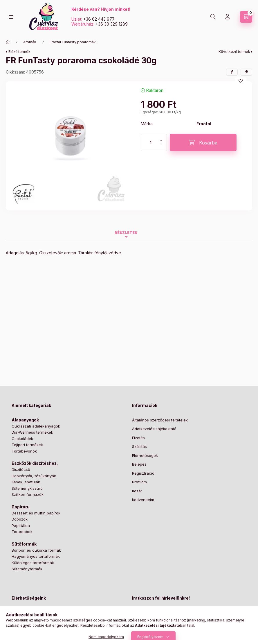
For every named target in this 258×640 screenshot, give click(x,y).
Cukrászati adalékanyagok (36, 426)
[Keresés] (213, 17)
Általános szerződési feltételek (160, 420)
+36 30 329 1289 (111, 24)
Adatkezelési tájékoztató (154, 428)
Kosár (137, 491)
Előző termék (19, 51)
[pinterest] (246, 72)
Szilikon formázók (28, 494)
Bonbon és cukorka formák (36, 550)
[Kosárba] (203, 142)
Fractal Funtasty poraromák (73, 42)
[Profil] (227, 17)
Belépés (139, 464)
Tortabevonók (24, 451)
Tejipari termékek (27, 444)
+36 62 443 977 (99, 19)
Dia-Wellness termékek (32, 432)
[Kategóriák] (11, 17)
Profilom (139, 482)
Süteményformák (27, 568)
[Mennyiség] (150, 142)
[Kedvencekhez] (240, 80)
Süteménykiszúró (27, 488)
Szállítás (139, 446)
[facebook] (232, 72)
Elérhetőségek (145, 455)
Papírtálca (21, 525)
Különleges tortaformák (33, 562)
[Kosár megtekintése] (246, 17)
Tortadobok (22, 531)
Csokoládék (22, 438)
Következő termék (234, 51)
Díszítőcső (21, 469)
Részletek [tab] (126, 232)
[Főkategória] (8, 42)
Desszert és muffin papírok (36, 513)
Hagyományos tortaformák (36, 556)
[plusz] (161, 138)
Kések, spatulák (26, 482)
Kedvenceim (143, 499)
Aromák (29, 42)
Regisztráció (143, 473)
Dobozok (20, 519)
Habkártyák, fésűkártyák (34, 475)
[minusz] (161, 146)
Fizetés (138, 437)
